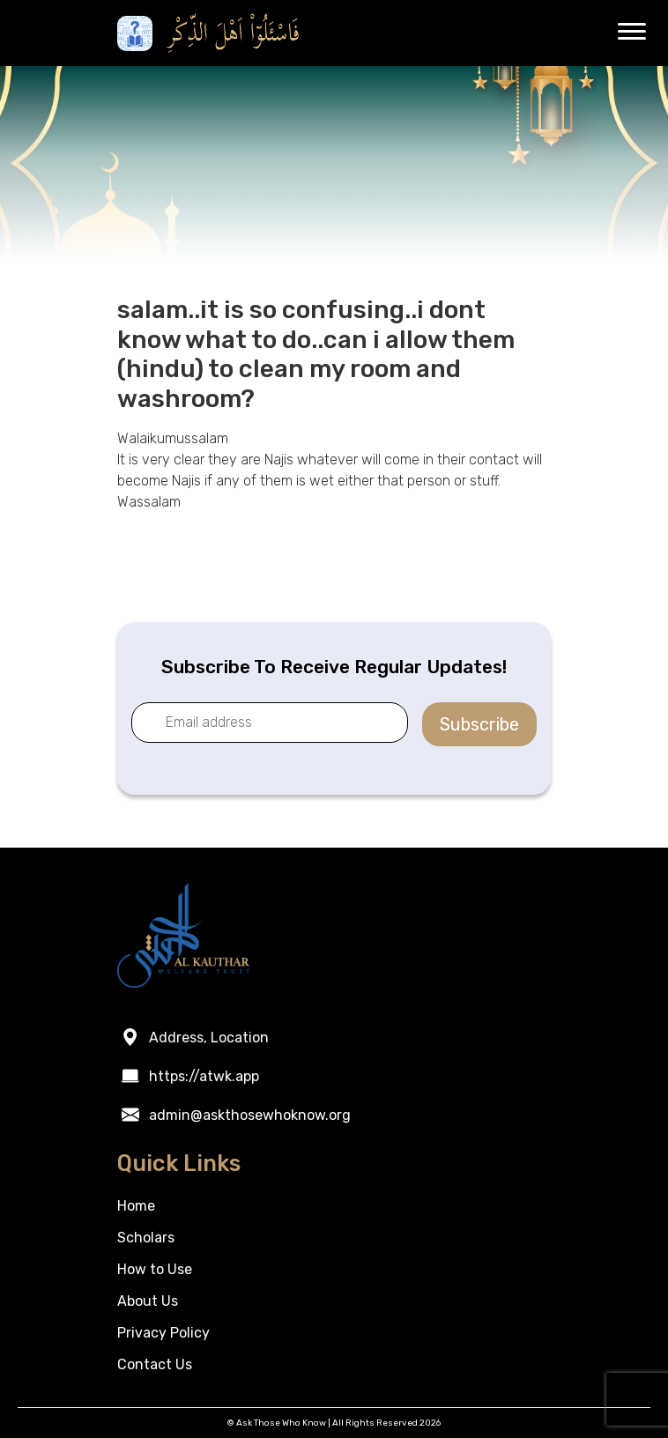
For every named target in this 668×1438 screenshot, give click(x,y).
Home (136, 1205)
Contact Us (154, 1364)
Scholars (145, 1237)
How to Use (154, 1269)
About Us (147, 1301)
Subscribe (479, 724)
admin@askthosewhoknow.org (250, 1115)
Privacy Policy (163, 1332)
